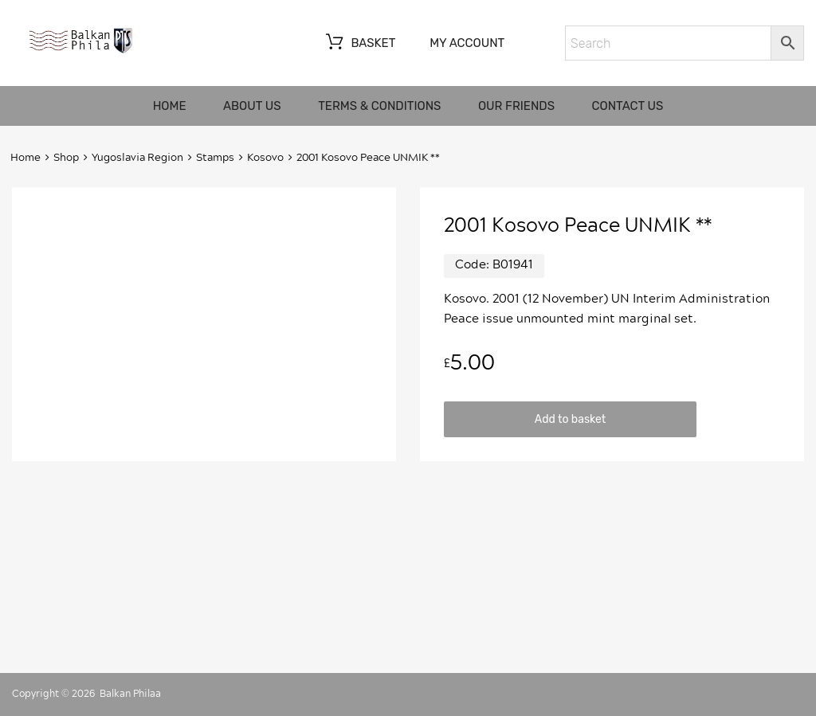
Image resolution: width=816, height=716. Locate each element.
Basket (359, 44)
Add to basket (570, 419)
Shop (66, 158)
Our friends (516, 106)
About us (252, 106)
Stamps (215, 158)
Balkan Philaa (130, 693)
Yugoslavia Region (137, 158)
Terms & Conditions (379, 106)
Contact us (628, 106)
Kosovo (265, 158)
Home (169, 106)
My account (467, 43)
